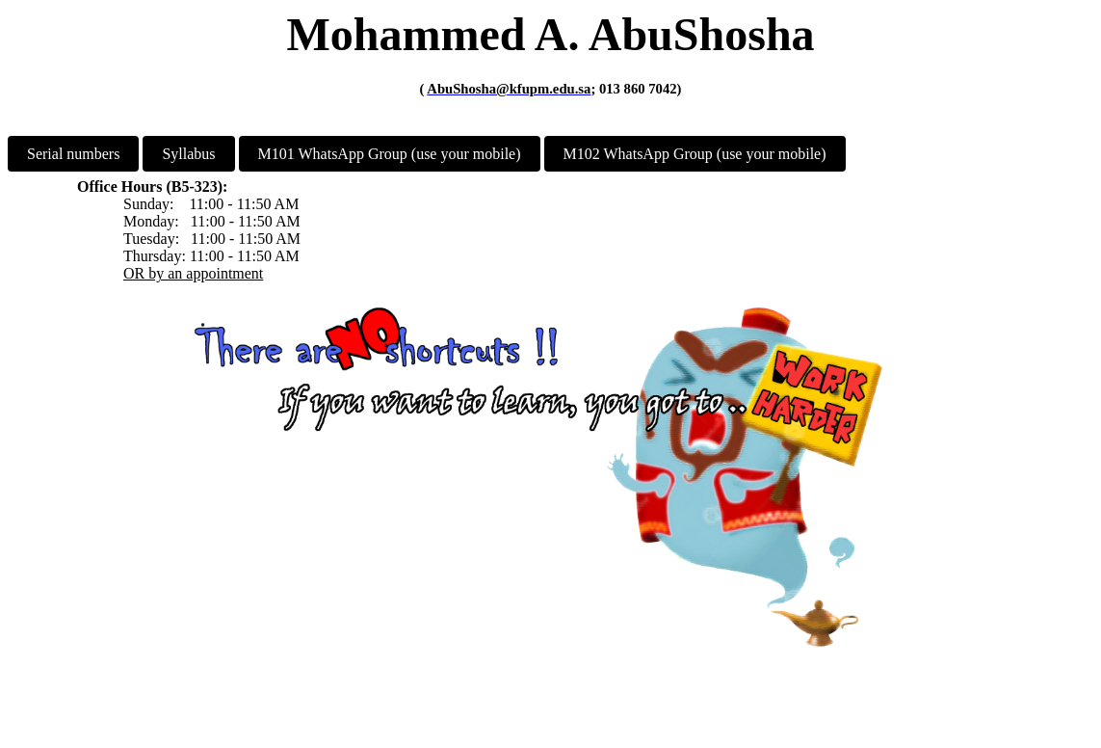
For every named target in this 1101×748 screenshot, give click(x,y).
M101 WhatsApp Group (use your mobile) (389, 154)
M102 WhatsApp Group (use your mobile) (695, 154)
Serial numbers (73, 154)
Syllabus (188, 154)
